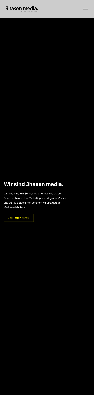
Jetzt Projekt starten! (18, 217)
